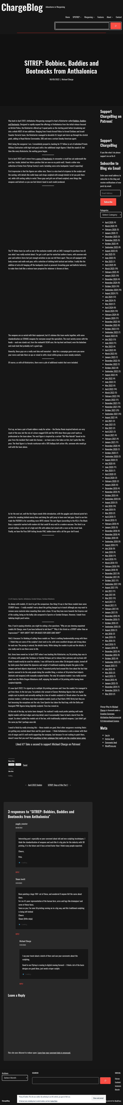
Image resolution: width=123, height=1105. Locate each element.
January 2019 (110, 527)
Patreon (117, 1078)
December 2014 (111, 686)
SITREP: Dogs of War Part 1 (58, 784)
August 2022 (110, 374)
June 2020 (109, 466)
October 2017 (110, 580)
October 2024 (110, 286)
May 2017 (108, 598)
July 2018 (108, 548)
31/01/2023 (19, 883)
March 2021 (109, 435)
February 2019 (110, 523)
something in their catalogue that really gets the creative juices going (59, 737)
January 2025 (110, 275)
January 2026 (110, 232)
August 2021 (110, 417)
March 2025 (109, 268)
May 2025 (109, 261)
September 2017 (111, 583)
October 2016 (110, 622)
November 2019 (111, 491)
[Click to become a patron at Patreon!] (48, 754)
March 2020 (109, 477)
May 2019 (109, 513)
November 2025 (111, 240)
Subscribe (108, 201)
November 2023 (111, 325)
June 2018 (109, 552)
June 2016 (109, 637)
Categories (104, 210)
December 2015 (111, 651)
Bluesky (117, 1089)
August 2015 (110, 665)
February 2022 (110, 396)
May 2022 (109, 385)
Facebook (118, 1082)
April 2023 (109, 350)
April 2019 (109, 516)
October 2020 (110, 452)
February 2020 (110, 481)
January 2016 (110, 647)
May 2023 (109, 346)
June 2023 (109, 342)
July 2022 (109, 378)
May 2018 (109, 555)
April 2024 (109, 307)
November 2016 (111, 619)
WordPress (118, 1100)
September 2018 (111, 541)
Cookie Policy (53, 1101)
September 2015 (111, 661)
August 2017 (109, 587)
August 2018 (110, 544)
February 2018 (110, 566)
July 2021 (108, 420)
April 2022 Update (35, 784)
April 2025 (109, 264)
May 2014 (109, 693)
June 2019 (109, 509)
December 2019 (111, 488)
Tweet (25, 764)
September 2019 (111, 498)
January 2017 (110, 612)
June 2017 (109, 594)
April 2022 (109, 388)
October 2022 (110, 367)
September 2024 (111, 289)
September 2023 (111, 332)
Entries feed (109, 738)
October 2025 (110, 243)
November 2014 (111, 690)
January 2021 (110, 442)
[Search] (115, 25)
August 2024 (110, 293)
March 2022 (109, 392)
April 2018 (109, 559)
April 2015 (109, 676)
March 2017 (109, 605)
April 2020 (109, 474)
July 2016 (108, 633)
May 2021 (109, 427)
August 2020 (110, 459)
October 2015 (110, 658)
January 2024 (110, 318)
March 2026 (109, 225)
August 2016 (110, 629)
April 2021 (109, 431)
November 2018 (111, 534)
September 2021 (111, 413)
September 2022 (111, 371)
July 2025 (109, 254)
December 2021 (111, 403)
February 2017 (110, 608)
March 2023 (109, 353)
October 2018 (110, 537)
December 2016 (111, 615)
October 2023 (110, 328)
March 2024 (109, 310)
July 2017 (108, 591)
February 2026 (110, 229)
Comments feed (111, 742)
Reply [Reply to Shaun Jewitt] (17, 934)
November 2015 (111, 654)
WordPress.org (110, 745)
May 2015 (109, 672)
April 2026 (109, 222)
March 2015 (109, 679)
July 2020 (109, 463)
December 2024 (111, 279)
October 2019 (110, 495)
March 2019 (109, 520)
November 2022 (111, 364)
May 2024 (109, 303)
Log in (107, 735)
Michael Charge (25, 941)
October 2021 (110, 410)
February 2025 (110, 271)
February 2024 (110, 314)
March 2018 (109, 562)
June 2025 (109, 257)
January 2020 (110, 484)
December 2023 (111, 321)
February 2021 (110, 438)
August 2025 (110, 250)
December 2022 (111, 360)
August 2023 (110, 335)
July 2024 (109, 296)
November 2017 (111, 576)
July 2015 (108, 668)
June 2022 (109, 381)
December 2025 (111, 236)
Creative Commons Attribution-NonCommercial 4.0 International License (110, 717)
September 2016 (111, 626)
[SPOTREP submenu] (80, 17)
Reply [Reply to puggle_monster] (17, 872)
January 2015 (110, 683)
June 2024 (109, 300)
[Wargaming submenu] (94, 17)
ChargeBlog (22, 7)
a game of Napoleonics (43, 158)
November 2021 (111, 406)
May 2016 (109, 640)
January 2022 (110, 399)
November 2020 (111, 449)
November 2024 (111, 282)
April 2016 (109, 644)
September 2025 (111, 247)
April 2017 (109, 601)
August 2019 (110, 502)
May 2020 (109, 470)
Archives (5, 1073)
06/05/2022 (19, 828)
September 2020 (111, 456)
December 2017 (111, 573)
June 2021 (109, 424)
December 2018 (111, 530)
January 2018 (110, 569)
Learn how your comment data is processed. (54, 1052)
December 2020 (111, 445)
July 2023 (109, 339)
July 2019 (108, 505)
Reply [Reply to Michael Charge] (21, 983)
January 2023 (110, 357)
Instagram (118, 1086)
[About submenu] (112, 17)
